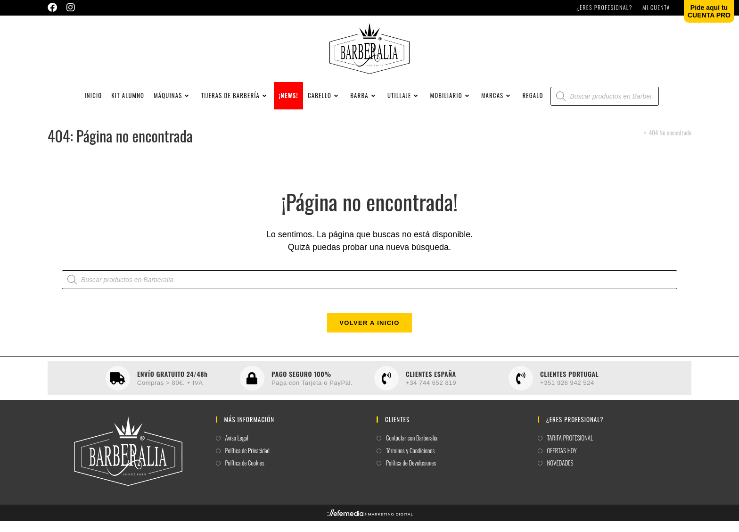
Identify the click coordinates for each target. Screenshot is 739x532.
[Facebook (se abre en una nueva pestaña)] (55, 7)
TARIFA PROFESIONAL (570, 448)
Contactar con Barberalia (411, 448)
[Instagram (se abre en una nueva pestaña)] (71, 7)
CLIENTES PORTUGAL (569, 384)
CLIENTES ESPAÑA (431, 384)
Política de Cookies (244, 473)
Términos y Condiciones (410, 461)
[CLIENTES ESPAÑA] (386, 389)
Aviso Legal (236, 448)
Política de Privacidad (247, 461)
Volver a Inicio (369, 333)
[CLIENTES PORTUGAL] (521, 389)
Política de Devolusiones (411, 473)
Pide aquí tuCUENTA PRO (709, 11)
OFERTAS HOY (562, 461)
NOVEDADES (560, 473)
